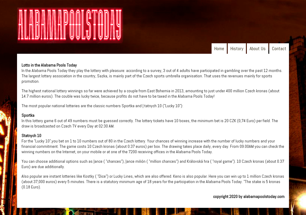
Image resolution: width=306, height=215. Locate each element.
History (236, 48)
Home (219, 48)
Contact (279, 48)
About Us (258, 48)
